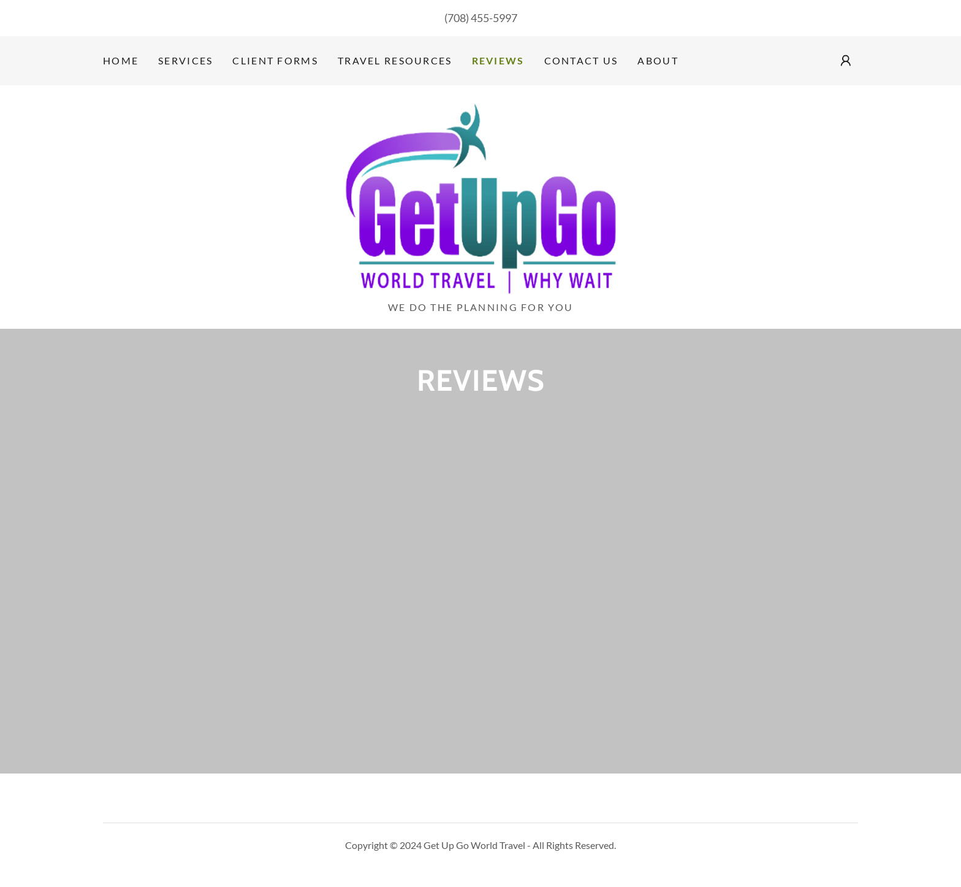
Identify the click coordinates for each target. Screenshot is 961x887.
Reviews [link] (498, 60)
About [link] (657, 60)
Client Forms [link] (274, 60)
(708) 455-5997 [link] (480, 18)
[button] (846, 60)
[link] (480, 197)
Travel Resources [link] (395, 60)
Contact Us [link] (581, 60)
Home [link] (121, 60)
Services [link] (185, 60)
